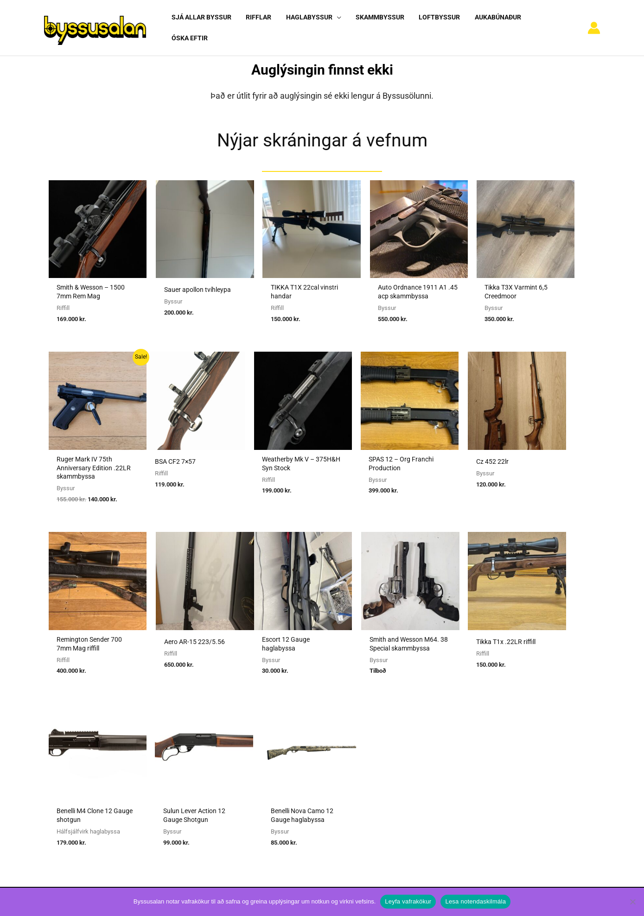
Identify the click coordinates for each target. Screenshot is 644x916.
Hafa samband (459, 765)
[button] (309, 24)
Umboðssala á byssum (278, 739)
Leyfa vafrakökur (408, 901)
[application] (331, 23)
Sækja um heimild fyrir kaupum (292, 714)
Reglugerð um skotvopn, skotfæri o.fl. (301, 752)
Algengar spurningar (467, 726)
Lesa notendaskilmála (475, 901)
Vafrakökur (454, 752)
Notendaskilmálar (464, 714)
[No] (632, 901)
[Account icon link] (593, 24)
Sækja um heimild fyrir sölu (286, 726)
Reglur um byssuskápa (278, 765)
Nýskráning (454, 739)
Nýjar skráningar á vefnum (322, 131)
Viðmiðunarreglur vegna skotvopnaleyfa (304, 778)
